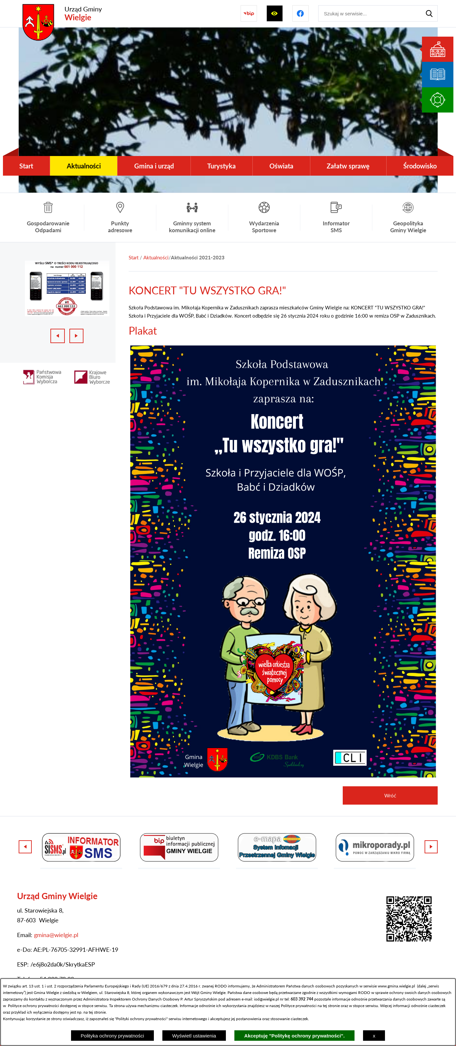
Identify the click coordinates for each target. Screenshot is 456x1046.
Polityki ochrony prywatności (141, 1018)
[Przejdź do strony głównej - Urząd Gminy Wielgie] (60, 13)
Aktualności (156, 257)
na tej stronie (329, 1005)
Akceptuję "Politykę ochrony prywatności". (294, 1035)
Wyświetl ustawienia (194, 1035)
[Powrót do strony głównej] (133, 257)
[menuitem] (26, 166)
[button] (283, 775)
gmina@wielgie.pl (56, 934)
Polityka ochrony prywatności (112, 1035)
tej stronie (97, 1012)
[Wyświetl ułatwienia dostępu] (274, 13)
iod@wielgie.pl (266, 999)
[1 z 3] (67, 288)
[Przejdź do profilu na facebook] (300, 13)
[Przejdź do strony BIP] (249, 13)
